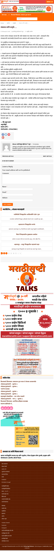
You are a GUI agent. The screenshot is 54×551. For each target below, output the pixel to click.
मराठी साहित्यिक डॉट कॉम (7, 535)
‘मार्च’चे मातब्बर (5, 389)
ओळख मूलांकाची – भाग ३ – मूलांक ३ (12, 399)
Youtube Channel (6, 522)
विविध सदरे (4, 496)
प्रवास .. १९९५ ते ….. (6, 491)
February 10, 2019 (6, 32)
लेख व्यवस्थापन (5, 463)
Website (4, 198)
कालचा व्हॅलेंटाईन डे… (7, 404)
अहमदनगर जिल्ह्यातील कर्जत (26, 224)
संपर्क (3, 477)
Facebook (4, 525)
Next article (47, 156)
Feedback (4, 479)
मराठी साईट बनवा (5, 494)
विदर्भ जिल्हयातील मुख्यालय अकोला (26, 234)
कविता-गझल (4, 518)
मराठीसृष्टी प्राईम (5, 538)
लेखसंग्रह (3, 505)
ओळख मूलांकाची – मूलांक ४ (9, 394)
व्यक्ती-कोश (4, 508)
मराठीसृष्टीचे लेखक (5, 486)
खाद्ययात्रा (3, 513)
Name (4, 186)
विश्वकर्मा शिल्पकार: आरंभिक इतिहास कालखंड (14, 401)
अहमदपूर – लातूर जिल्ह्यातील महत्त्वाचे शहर (26, 244)
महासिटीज (4, 511)
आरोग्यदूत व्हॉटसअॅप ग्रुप (18, 32)
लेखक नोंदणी (4, 466)
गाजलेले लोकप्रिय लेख (6, 499)
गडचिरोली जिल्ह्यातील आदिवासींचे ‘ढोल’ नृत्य (27, 214)
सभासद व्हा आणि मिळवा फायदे (13, 451)
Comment (5, 173)
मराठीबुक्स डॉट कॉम (5, 533)
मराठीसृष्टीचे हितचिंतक (6, 488)
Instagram (4, 527)
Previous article (8, 156)
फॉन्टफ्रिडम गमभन (5, 541)
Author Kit (4, 469)
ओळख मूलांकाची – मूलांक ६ (9, 386)
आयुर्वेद (27, 32)
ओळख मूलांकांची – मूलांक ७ (9, 384)
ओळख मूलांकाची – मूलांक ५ (9, 391)
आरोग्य (8, 23)
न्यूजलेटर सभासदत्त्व (5, 471)
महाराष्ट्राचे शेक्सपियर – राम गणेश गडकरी (12, 396)
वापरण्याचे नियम (5, 474)
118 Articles (35, 144)
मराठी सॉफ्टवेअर (5, 501)
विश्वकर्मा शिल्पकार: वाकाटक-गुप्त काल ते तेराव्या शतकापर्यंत (18, 381)
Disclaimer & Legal (6, 482)
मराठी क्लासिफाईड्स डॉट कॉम (7, 530)
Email (4, 192)
